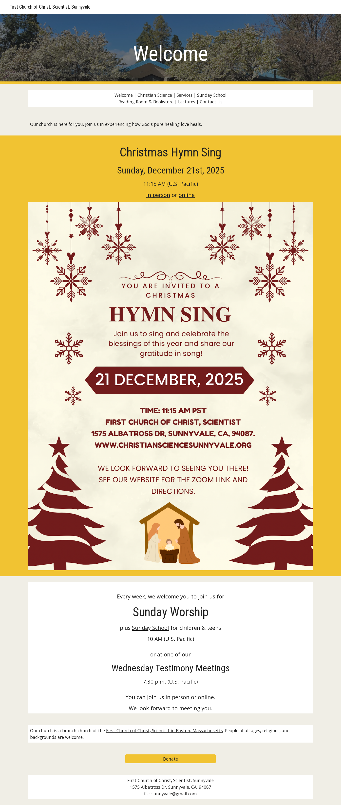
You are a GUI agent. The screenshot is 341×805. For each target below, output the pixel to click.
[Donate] (170, 759)
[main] (170, 49)
